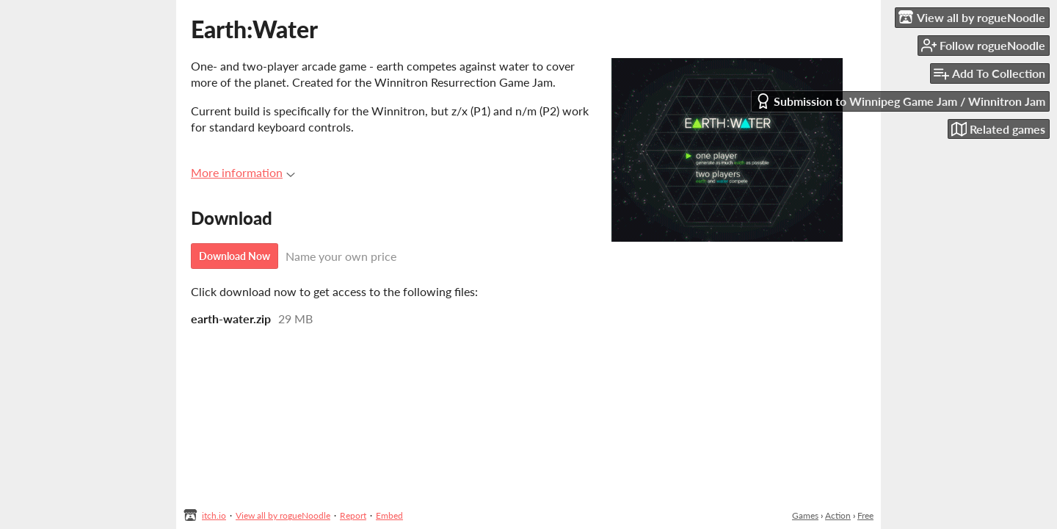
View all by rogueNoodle (283, 515)
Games (805, 515)
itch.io (214, 515)
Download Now (234, 256)
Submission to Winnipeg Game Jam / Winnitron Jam (900, 101)
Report (353, 515)
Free (865, 515)
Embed (389, 515)
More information (243, 172)
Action (838, 515)
